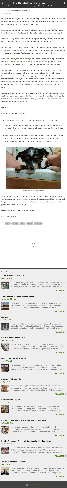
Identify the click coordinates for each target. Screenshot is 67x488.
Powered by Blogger (33, 484)
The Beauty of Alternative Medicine (14, 462)
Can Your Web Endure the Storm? (14, 338)
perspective (38, 223)
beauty (8, 223)
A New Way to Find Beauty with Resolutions (17, 296)
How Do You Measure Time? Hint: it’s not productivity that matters (26, 441)
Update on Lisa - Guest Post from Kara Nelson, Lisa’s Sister (23, 420)
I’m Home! (5, 317)
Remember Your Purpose (10, 400)
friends (22, 223)
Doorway (46, 96)
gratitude (29, 223)
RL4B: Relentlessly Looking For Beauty (30, 3)
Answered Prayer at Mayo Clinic (13, 276)
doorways (15, 223)
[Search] (65, 3)
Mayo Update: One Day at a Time (13, 358)
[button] (65, 10)
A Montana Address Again (11, 379)
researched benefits (18, 61)
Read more (60, 291)
